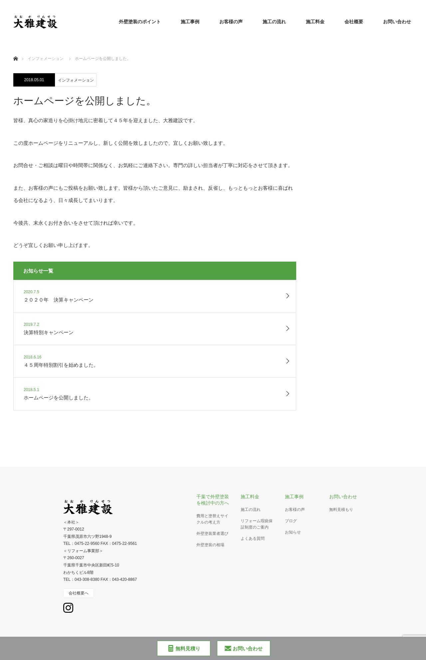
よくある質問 (253, 538)
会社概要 (353, 21)
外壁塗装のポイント (140, 21)
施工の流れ (274, 21)
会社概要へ (79, 593)
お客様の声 (231, 21)
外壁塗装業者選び (212, 533)
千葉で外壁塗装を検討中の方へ (212, 500)
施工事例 (190, 21)
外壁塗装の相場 (210, 545)
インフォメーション (76, 80)
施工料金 (315, 21)
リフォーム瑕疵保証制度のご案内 (257, 524)
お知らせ (293, 532)
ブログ (291, 521)
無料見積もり (341, 509)
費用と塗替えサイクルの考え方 (212, 519)
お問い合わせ (397, 21)
